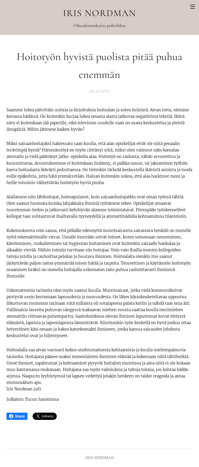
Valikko (192, 6)
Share (17, 416)
